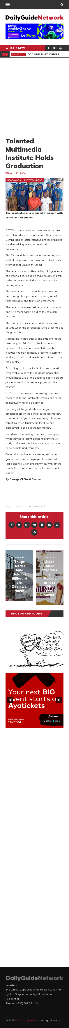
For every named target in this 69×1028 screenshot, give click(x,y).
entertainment (36, 506)
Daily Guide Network (27, 1020)
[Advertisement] (34, 97)
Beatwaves (14, 180)
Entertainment (33, 180)
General (18, 54)
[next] (59, 700)
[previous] (10, 700)
